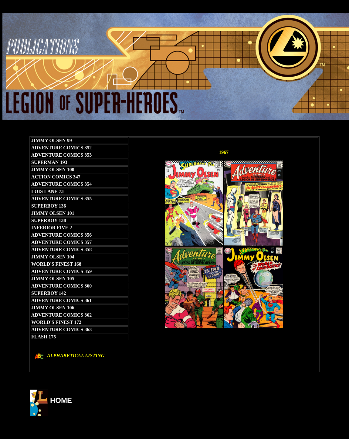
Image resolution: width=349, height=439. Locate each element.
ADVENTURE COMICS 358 (61, 249)
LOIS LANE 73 (47, 191)
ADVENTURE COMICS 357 (61, 242)
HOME (61, 400)
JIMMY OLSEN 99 (51, 140)
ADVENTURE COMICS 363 (61, 329)
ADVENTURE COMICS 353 (61, 155)
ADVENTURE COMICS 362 (61, 315)
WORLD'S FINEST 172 (56, 322)
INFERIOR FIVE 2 (51, 227)
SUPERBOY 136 (48, 205)
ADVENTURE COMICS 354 (61, 184)
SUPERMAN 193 (49, 162)
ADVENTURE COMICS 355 (61, 198)
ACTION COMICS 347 (55, 176)
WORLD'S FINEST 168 (56, 264)
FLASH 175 (43, 336)
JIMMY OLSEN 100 (52, 169)
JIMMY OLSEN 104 (52, 256)
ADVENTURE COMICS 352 (61, 147)
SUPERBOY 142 (48, 293)
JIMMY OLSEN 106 (52, 307)
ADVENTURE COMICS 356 (61, 235)
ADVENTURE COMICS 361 (61, 300)
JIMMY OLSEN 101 (52, 213)
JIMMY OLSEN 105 (52, 278)
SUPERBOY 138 (48, 220)
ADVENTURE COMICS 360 (61, 285)
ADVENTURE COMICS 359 (61, 271)
